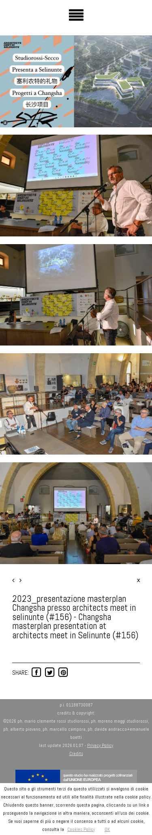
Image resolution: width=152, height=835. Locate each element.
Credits (76, 753)
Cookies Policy (81, 829)
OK (107, 829)
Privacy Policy (100, 745)
